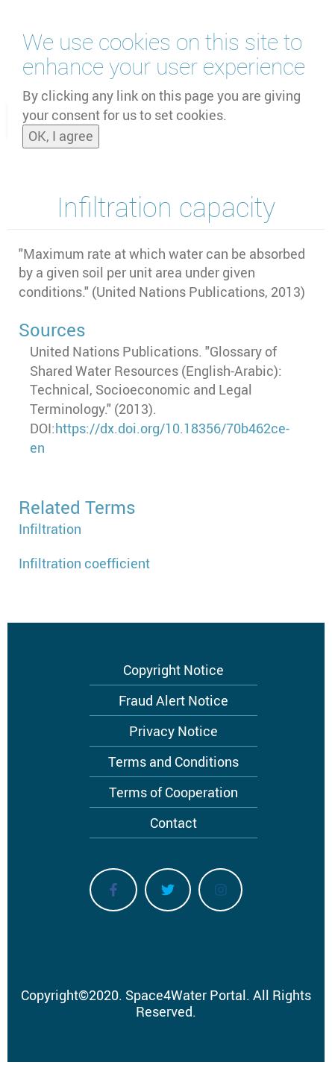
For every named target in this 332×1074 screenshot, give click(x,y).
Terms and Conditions (173, 761)
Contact (173, 823)
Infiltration (50, 529)
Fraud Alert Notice (173, 700)
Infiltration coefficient (84, 563)
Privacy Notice (173, 731)
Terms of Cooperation (173, 792)
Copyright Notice (173, 670)
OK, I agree (60, 131)
